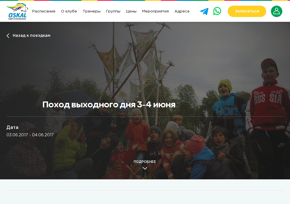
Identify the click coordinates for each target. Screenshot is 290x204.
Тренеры (92, 11)
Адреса (181, 11)
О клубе (69, 11)
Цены (131, 11)
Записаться (247, 11)
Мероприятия (155, 11)
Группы (113, 11)
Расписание (44, 11)
